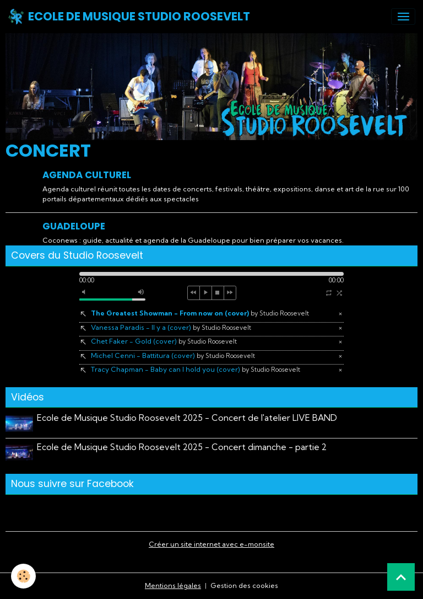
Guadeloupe (73, 226)
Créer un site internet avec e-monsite (211, 544)
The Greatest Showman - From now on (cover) (200, 313)
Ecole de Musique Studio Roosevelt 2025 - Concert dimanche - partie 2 (182, 447)
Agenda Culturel (86, 174)
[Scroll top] (401, 577)
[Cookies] (23, 576)
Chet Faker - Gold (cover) (164, 341)
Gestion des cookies (244, 585)
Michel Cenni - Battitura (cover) (173, 355)
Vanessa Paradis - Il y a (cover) (171, 327)
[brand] (129, 16)
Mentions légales (173, 585)
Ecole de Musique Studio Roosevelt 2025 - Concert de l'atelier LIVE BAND (187, 418)
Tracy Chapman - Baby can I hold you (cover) (195, 369)
